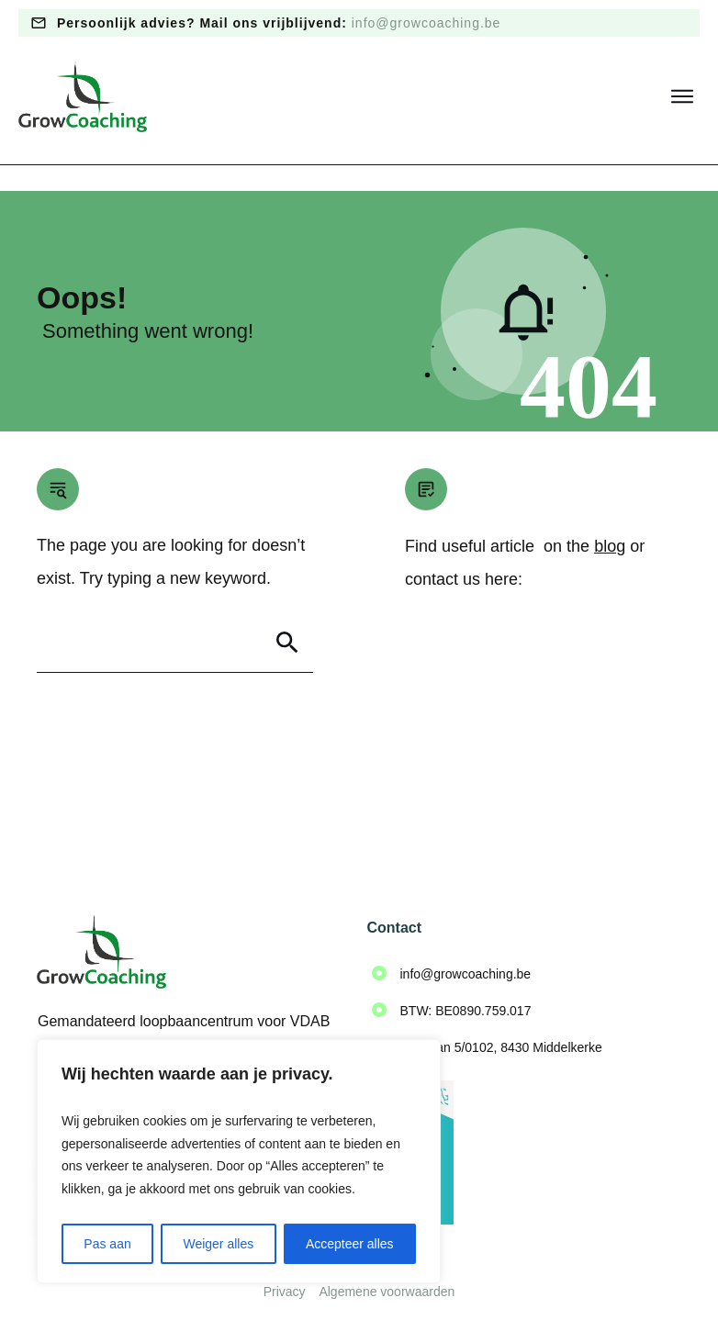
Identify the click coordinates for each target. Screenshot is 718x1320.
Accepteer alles (350, 1243)
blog (609, 520)
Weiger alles (218, 1243)
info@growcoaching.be (426, 23)
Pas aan (107, 1243)
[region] (239, 1161)
